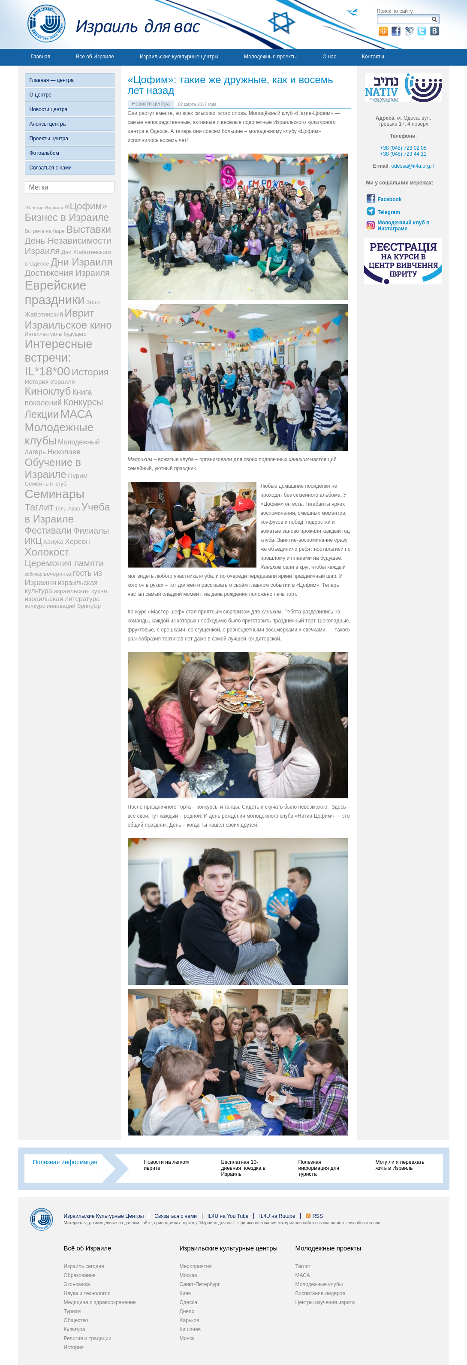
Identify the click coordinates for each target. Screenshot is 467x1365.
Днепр (187, 1311)
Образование (80, 1275)
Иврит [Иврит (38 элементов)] (79, 313)
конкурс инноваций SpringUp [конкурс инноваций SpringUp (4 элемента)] (63, 606)
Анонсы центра (48, 124)
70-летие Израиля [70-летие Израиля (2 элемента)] (44, 207)
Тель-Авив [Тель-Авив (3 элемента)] (67, 509)
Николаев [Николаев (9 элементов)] (63, 451)
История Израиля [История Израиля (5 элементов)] (50, 381)
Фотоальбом (44, 153)
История (74, 1347)
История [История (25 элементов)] (90, 372)
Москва (188, 1275)
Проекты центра (49, 139)
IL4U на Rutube (277, 1216)
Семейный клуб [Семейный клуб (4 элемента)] (46, 483)
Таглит (303, 1266)
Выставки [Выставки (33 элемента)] (88, 229)
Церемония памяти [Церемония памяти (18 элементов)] (64, 563)
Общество (76, 1320)
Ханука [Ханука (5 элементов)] (53, 541)
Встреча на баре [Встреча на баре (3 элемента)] (45, 231)
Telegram (389, 212)
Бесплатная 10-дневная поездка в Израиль (243, 1168)
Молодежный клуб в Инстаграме (404, 226)
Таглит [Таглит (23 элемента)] (39, 507)
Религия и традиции (87, 1338)
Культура (74, 1329)
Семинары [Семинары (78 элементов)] (55, 494)
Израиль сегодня (84, 1266)
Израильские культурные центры (179, 57)
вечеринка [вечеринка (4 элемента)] (57, 574)
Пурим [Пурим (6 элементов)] (77, 475)
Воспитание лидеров (320, 1293)
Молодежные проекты (270, 57)
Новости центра (49, 109)
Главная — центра (52, 80)
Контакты (373, 57)
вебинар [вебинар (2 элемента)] (33, 574)
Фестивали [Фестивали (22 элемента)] (48, 530)
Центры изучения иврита (325, 1302)
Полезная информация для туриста (318, 1168)
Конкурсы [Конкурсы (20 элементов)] (83, 402)
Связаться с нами (51, 168)
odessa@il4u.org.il (412, 166)
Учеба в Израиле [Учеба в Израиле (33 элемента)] (67, 513)
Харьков (189, 1320)
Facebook (390, 199)
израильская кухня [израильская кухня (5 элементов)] (80, 591)
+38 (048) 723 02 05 (403, 148)
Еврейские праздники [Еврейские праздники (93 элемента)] (56, 292)
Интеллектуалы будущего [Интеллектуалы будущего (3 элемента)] (56, 334)
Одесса (188, 1302)
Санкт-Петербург (200, 1284)
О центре (41, 95)
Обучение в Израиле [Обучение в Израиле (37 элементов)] (53, 468)
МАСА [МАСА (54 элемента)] (76, 414)
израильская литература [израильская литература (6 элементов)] (62, 598)
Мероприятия (196, 1266)
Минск (187, 1338)
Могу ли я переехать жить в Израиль (400, 1165)
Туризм (72, 1311)
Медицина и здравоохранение (100, 1302)
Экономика (77, 1284)
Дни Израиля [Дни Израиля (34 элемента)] (82, 262)
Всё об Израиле (95, 57)
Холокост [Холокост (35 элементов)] (47, 552)
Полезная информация (65, 1162)
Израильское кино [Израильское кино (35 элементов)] (68, 325)
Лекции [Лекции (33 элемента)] (42, 414)
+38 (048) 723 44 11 (403, 154)
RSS (317, 1216)
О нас (329, 57)
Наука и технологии (87, 1293)
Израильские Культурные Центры (104, 1216)
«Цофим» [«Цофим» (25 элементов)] (85, 206)
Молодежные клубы (319, 1284)
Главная (41, 57)
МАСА (302, 1275)
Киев (185, 1293)
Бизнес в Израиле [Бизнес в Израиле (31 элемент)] (67, 217)
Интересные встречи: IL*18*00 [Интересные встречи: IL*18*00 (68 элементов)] (59, 357)
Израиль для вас (109, 24)
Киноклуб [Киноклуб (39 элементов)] (48, 391)
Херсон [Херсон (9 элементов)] (77, 541)
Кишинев (190, 1329)
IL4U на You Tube (228, 1216)
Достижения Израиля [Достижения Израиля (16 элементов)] (67, 273)
